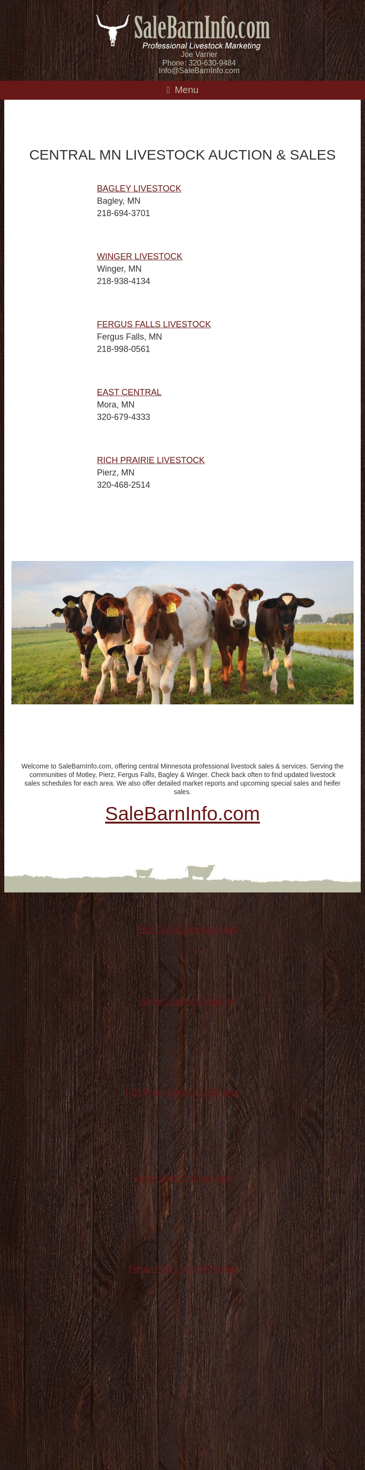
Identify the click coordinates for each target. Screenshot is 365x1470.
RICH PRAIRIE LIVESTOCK (151, 460)
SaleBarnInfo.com (182, 814)
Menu (187, 90)
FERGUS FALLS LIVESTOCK (154, 324)
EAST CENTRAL (129, 392)
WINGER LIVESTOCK (139, 256)
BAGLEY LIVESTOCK (139, 188)
